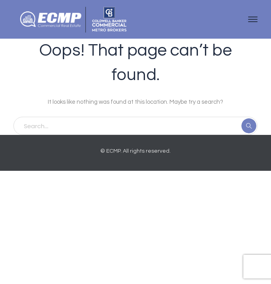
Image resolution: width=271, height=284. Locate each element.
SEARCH (248, 125)
